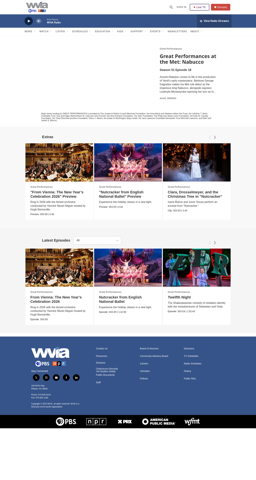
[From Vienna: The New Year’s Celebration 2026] (59, 271)
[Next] (214, 140)
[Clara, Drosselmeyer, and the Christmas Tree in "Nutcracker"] (196, 165)
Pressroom (101, 359)
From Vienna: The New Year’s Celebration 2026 (56, 302)
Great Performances (171, 52)
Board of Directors (149, 352)
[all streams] (214, 24)
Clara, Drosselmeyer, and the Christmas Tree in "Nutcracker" (194, 197)
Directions (189, 352)
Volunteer (145, 374)
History (187, 374)
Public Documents (105, 378)
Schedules (80, 34)
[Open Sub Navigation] (34, 34)
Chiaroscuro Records (107, 372)
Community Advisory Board (154, 359)
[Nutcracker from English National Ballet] (147, 271)
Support (137, 34)
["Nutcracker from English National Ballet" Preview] (138, 165)
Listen (60, 34)
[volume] (39, 24)
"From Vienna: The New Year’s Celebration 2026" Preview (56, 197)
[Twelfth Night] (188, 271)
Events (155, 34)
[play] (28, 24)
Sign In (182, 8)
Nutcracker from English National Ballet (139, 302)
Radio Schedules (193, 367)
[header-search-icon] (171, 8)
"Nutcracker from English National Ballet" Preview (131, 197)
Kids (120, 34)
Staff (98, 385)
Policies (144, 382)
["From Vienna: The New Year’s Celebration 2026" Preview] (59, 165)
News (28, 34)
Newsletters (177, 34)
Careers (144, 367)
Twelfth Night (170, 300)
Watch (44, 34)
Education (102, 34)
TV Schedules (191, 359)
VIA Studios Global (105, 374)
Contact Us (101, 352)
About (194, 34)
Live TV (200, 9)
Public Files (190, 382)
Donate (223, 9)
